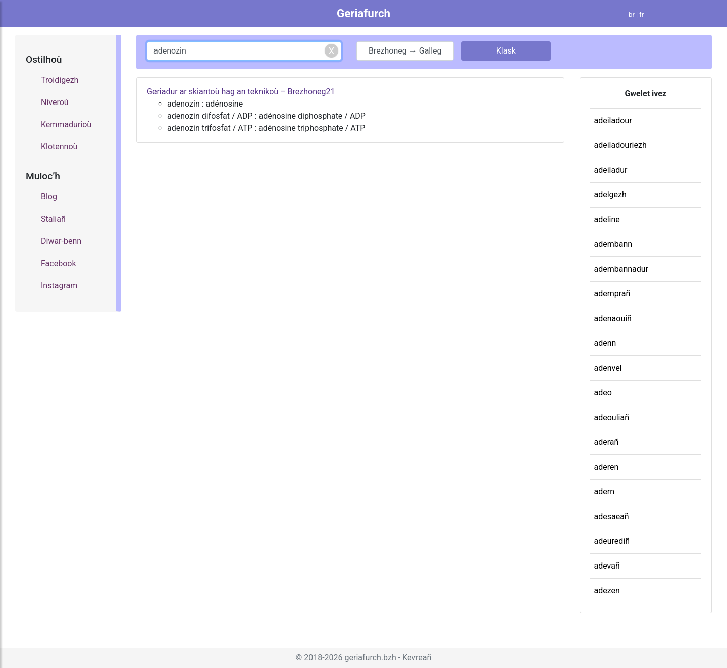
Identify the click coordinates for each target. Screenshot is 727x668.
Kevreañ (416, 657)
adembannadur (621, 269)
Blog (49, 196)
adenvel (608, 368)
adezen (607, 590)
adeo (603, 392)
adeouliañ (611, 417)
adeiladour (613, 120)
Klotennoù (59, 146)
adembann (613, 244)
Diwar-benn (61, 241)
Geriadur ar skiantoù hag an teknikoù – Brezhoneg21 (241, 91)
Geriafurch (363, 13)
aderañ (606, 442)
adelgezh (610, 194)
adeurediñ (612, 541)
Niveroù (55, 102)
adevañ (607, 566)
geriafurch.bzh (370, 657)
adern (604, 491)
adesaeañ (611, 516)
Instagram (59, 285)
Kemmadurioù (66, 124)
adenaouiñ (613, 318)
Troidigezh (59, 80)
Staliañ (53, 219)
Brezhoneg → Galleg (405, 51)
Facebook (58, 263)
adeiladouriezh (620, 145)
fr (641, 14)
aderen (606, 467)
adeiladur (611, 170)
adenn (605, 343)
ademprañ (612, 293)
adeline (607, 219)
